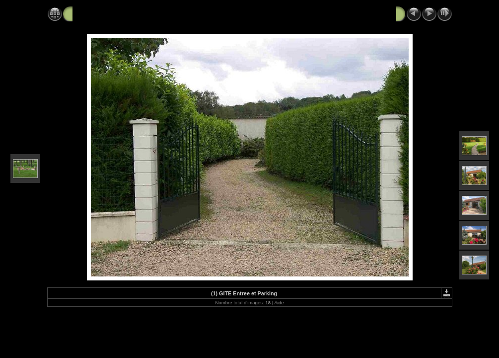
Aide (279, 302)
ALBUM (85, 13)
